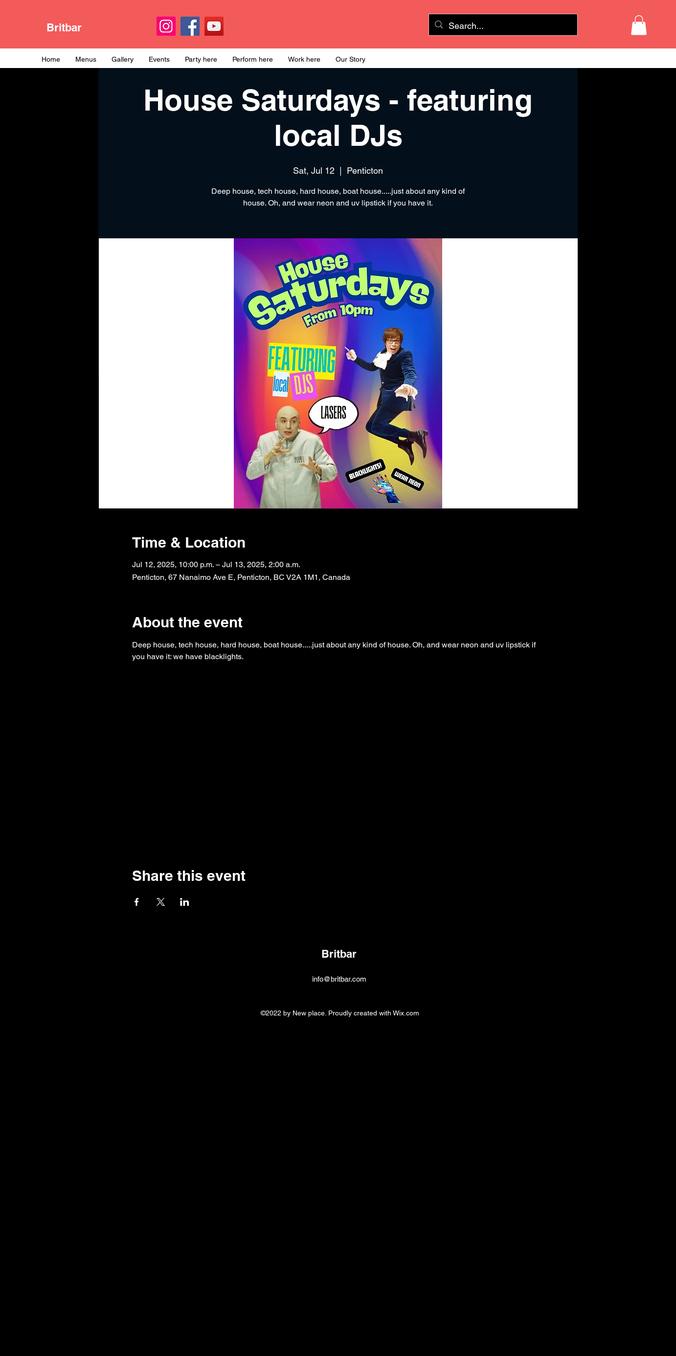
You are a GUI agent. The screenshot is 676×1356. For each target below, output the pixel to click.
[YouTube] (214, 26)
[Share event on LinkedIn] (184, 902)
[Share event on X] (160, 902)
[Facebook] (190, 26)
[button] (639, 25)
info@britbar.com (339, 979)
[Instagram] (166, 26)
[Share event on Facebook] (136, 902)
